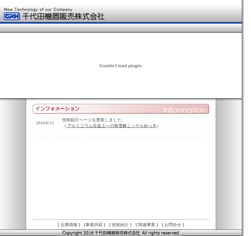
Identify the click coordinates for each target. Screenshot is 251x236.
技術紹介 (120, 224)
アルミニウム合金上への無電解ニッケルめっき (112, 125)
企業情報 (68, 224)
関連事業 (146, 224)
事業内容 (94, 224)
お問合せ (172, 224)
